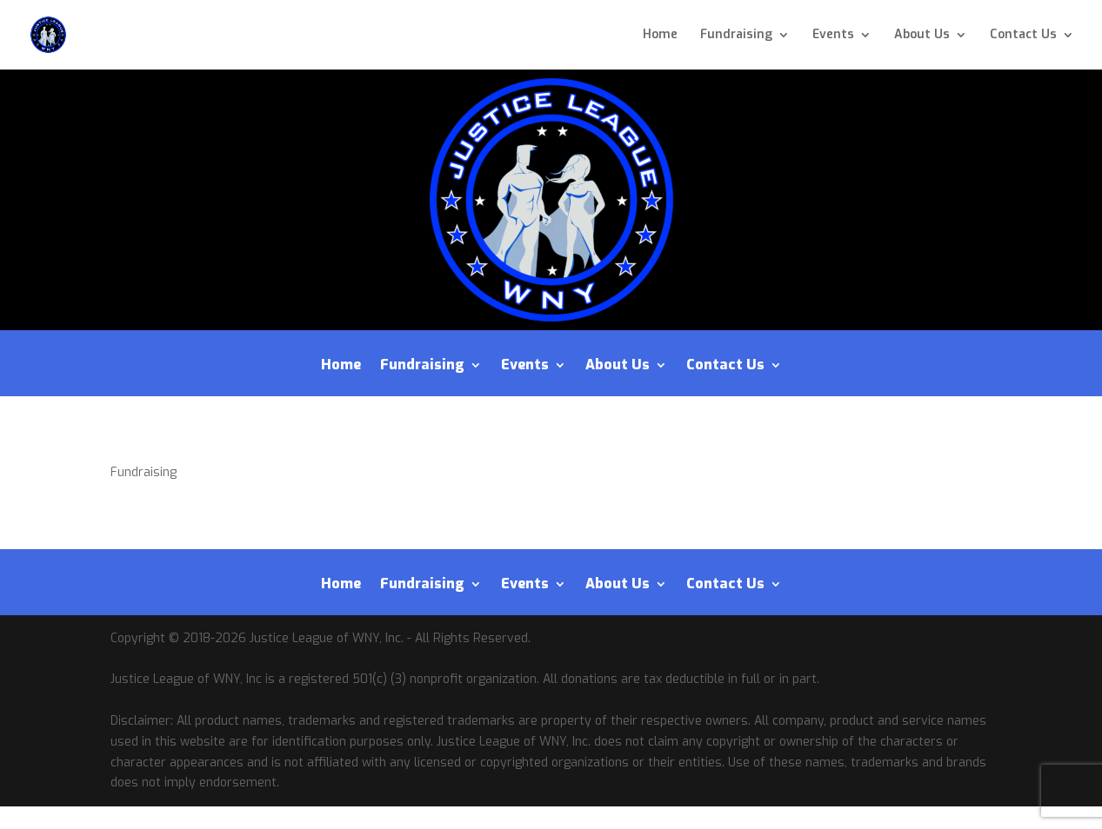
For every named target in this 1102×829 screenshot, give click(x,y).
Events (833, 36)
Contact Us (1023, 36)
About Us (922, 36)
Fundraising (736, 36)
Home (660, 36)
